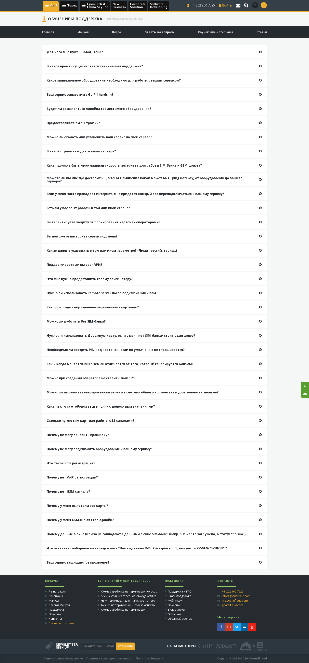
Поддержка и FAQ (180, 591)
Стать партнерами (61, 623)
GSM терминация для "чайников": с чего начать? (134, 600)
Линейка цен (57, 596)
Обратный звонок (180, 618)
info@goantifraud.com (236, 596)
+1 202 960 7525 (232, 591)
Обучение (55, 614)
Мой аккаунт (176, 600)
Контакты (55, 618)
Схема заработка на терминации (123, 609)
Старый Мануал (59, 605)
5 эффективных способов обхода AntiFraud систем (135, 596)
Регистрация (57, 591)
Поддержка (56, 609)
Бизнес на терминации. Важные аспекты (128, 605)
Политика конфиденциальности (109, 658)
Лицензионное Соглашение (63, 658)
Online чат (174, 614)
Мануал (54, 600)
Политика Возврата (149, 658)
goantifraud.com (232, 605)
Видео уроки (176, 609)
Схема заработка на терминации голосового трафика (137, 591)
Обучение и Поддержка (75, 19)
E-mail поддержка (179, 596)
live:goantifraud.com (235, 600)
